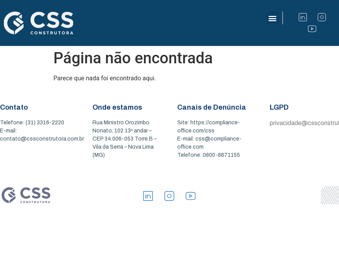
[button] (272, 18)
